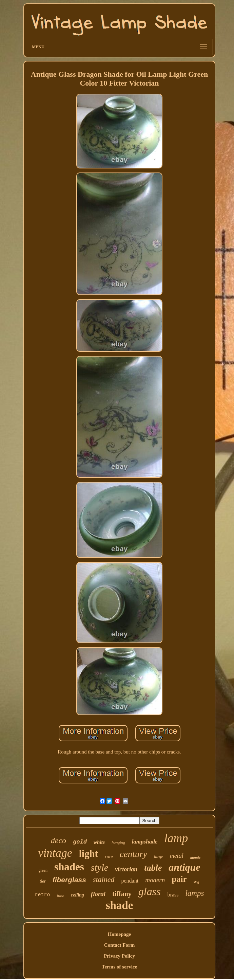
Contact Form (119, 945)
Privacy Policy (119, 956)
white (99, 842)
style (99, 867)
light (88, 853)
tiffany (122, 894)
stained (104, 879)
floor (60, 896)
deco (58, 840)
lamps (194, 893)
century (133, 854)
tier (43, 881)
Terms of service (119, 966)
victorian (126, 869)
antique (184, 867)
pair (179, 879)
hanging (118, 842)
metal (176, 855)
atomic (195, 857)
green (42, 870)
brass (173, 895)
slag (196, 882)
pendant (130, 881)
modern (155, 880)
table (153, 868)
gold (80, 842)
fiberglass (69, 880)
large (158, 856)
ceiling (77, 895)
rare (109, 856)
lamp (176, 838)
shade (119, 905)
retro (42, 895)
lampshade (145, 841)
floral (98, 894)
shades (69, 867)
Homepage (119, 934)
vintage (55, 853)
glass (149, 891)
